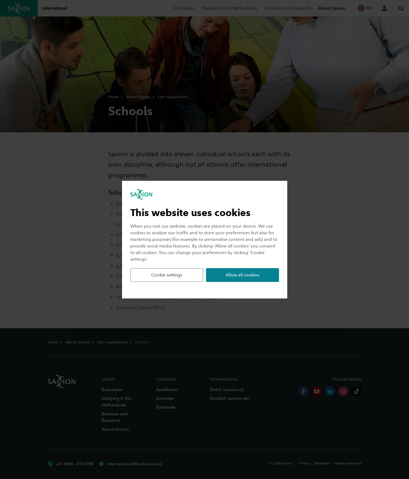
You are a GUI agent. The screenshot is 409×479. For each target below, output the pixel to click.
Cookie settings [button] (166, 275)
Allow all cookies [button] (242, 275)
